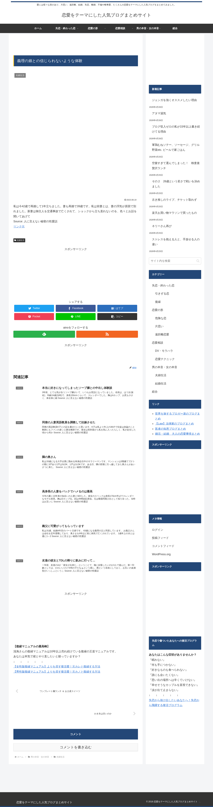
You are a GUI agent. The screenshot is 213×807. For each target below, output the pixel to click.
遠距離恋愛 (162, 334)
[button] (198, 261)
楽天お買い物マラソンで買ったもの (174, 212)
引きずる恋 (162, 293)
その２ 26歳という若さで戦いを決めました (176, 184)
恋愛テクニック (165, 359)
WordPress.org (161, 554)
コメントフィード (163, 546)
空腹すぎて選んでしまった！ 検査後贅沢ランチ (176, 166)
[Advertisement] (75, 44)
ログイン (157, 529)
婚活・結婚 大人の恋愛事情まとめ (177, 433)
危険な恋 (160, 318)
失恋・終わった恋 (163, 285)
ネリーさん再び (162, 226)
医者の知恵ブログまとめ (170, 428)
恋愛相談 (157, 342)
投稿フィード (160, 537)
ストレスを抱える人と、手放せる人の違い (176, 242)
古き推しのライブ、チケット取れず (174, 199)
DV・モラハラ (164, 350)
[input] (175, 260)
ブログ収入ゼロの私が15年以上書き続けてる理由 (176, 129)
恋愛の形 (157, 310)
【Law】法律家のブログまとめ (174, 423)
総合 (155, 391)
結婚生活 (160, 383)
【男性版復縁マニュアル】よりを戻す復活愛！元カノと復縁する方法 (56, 671)
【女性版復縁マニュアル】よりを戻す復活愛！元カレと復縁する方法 (56, 666)
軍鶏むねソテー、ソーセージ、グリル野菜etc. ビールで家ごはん (176, 147)
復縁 (158, 301)
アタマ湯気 (159, 113)
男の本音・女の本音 (164, 367)
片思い (159, 326)
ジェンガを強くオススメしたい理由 (174, 100)
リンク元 (19, 226)
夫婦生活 (19, 240)
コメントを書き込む (76, 747)
